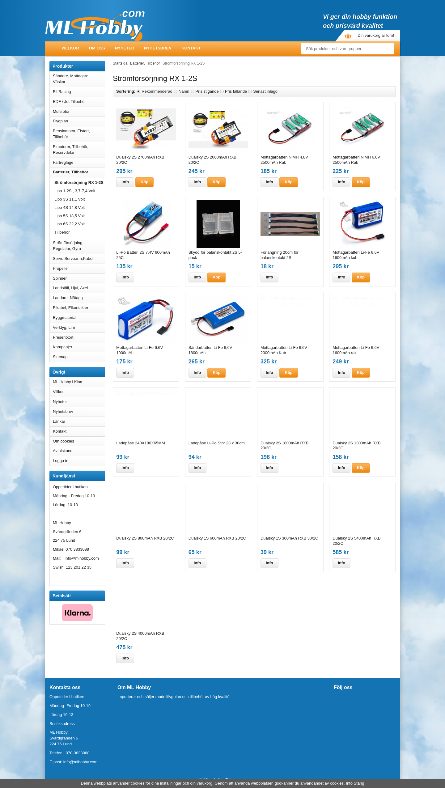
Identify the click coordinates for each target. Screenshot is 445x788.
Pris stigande (207, 91)
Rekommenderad (157, 91)
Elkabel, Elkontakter (79, 307)
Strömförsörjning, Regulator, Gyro (68, 245)
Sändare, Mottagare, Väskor (79, 79)
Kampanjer (62, 347)
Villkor (70, 48)
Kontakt (191, 48)
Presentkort (63, 337)
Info (125, 182)
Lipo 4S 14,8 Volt (69, 207)
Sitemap (60, 356)
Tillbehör (62, 232)
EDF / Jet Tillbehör (79, 101)
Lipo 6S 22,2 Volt (69, 224)
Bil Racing (79, 91)
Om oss (97, 48)
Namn (184, 91)
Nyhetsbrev (158, 48)
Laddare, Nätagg (68, 297)
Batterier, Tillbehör (79, 172)
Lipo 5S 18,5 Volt (69, 216)
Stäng (359, 783)
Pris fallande (236, 91)
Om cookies (63, 441)
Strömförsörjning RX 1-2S (79, 182)
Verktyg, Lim (79, 327)
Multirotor (79, 111)
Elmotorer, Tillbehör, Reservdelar (79, 149)
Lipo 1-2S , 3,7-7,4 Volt (74, 191)
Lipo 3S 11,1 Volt (69, 199)
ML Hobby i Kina (67, 381)
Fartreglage (79, 162)
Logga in (60, 460)
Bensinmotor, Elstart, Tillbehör (79, 134)
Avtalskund (62, 450)
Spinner (79, 278)
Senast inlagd (265, 91)
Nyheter (124, 48)
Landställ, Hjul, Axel (79, 288)
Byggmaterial (79, 317)
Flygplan (79, 121)
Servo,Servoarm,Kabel (79, 258)
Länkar (59, 421)
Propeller (79, 268)
